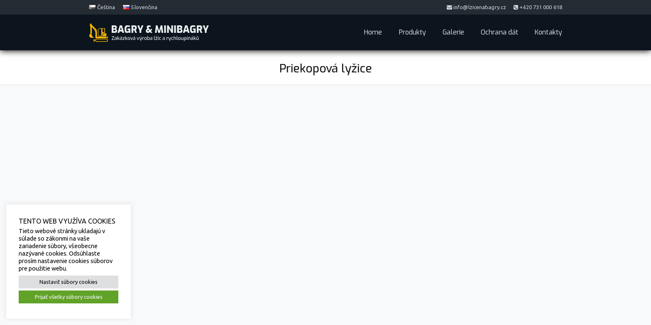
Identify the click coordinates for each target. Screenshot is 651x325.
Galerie (453, 32)
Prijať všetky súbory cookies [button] (69, 297)
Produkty (412, 32)
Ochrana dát (499, 32)
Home (373, 32)
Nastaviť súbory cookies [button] (68, 282)
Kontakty (548, 32)
